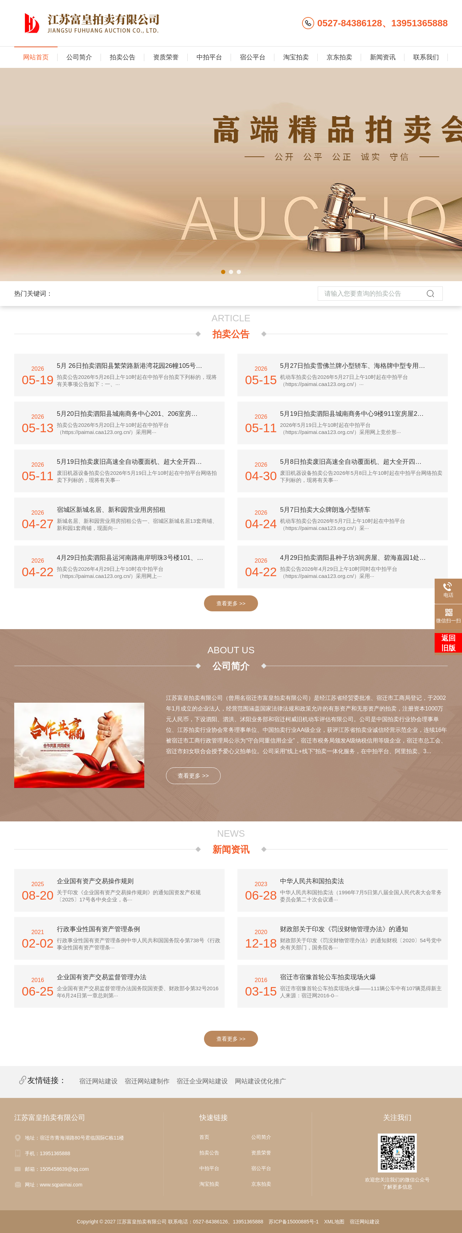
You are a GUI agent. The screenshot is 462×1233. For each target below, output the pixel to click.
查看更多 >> (231, 603)
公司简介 (79, 57)
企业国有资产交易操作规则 (95, 881)
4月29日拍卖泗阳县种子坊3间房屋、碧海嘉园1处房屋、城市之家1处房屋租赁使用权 (358, 557)
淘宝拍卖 (296, 57)
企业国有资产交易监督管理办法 (101, 977)
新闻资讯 (383, 57)
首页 (204, 1137)
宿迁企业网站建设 (202, 1081)
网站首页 (36, 57)
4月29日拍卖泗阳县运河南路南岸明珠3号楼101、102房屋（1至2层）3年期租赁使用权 (135, 557)
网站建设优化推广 (260, 1081)
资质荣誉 (166, 57)
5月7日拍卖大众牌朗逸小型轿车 (325, 509)
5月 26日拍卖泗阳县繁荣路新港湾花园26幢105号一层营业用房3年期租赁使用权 (135, 365)
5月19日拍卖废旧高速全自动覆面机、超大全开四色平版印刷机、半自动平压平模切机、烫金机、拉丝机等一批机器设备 (135, 461)
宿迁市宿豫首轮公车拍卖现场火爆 (328, 977)
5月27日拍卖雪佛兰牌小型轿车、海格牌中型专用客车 (355, 365)
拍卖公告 (122, 57)
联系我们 (426, 57)
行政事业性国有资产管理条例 (98, 929)
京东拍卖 (339, 57)
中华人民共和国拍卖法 (312, 881)
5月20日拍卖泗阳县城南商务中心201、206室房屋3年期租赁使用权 (135, 413)
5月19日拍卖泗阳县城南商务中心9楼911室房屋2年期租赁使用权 (358, 413)
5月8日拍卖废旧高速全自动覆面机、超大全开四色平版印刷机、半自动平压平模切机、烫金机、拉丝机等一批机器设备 (358, 461)
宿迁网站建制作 (147, 1081)
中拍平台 (209, 57)
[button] (223, 272)
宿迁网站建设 (98, 1081)
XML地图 (334, 1221)
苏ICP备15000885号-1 (293, 1221)
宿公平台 (252, 57)
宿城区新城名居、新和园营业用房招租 (111, 509)
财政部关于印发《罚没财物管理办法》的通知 (344, 929)
